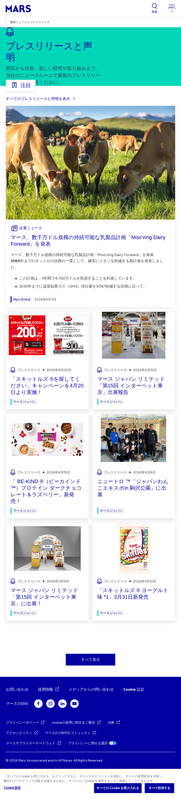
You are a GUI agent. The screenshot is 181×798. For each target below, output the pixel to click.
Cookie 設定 (133, 718)
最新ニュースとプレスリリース (30, 22)
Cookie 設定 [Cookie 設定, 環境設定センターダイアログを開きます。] (12, 788)
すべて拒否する (159, 788)
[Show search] (154, 8)
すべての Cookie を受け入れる (118, 788)
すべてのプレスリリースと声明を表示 (38, 128)
